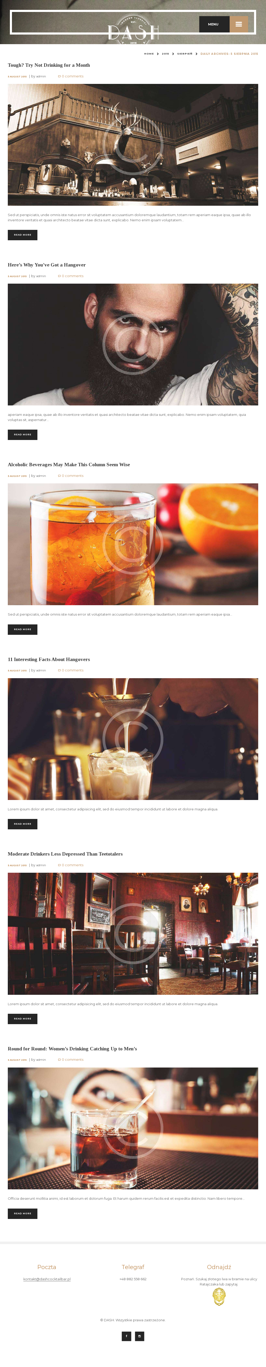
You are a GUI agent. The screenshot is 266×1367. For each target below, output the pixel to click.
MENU (228, 24)
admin (42, 76)
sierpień (185, 54)
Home (149, 54)
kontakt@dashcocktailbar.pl (47, 1286)
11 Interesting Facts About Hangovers (51, 663)
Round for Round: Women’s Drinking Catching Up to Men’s (76, 1054)
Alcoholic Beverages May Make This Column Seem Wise (71, 467)
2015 (165, 54)
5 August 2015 (17, 76)
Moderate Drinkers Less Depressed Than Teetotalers (68, 859)
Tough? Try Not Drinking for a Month (52, 65)
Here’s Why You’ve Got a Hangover (49, 266)
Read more (25, 235)
